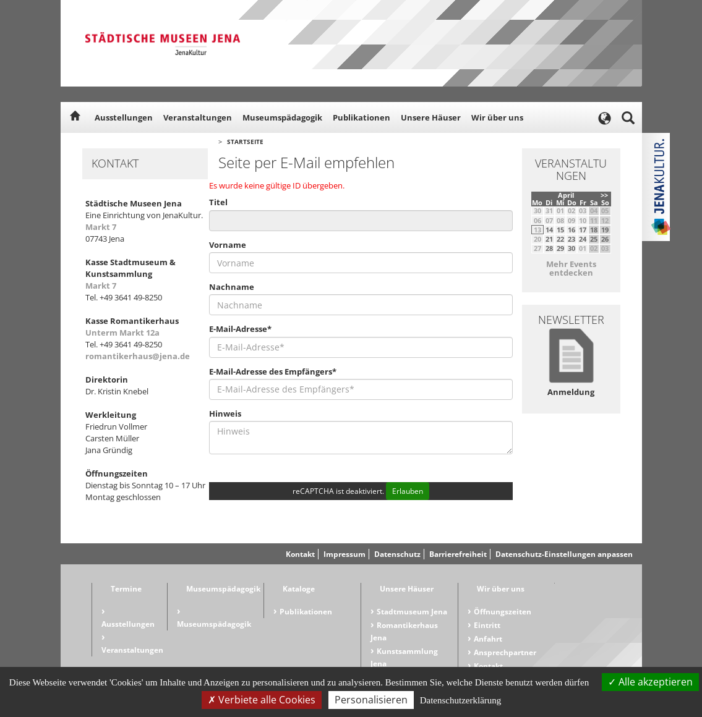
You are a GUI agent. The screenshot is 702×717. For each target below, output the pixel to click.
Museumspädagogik (282, 117)
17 (582, 229)
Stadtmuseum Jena (412, 611)
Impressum (344, 554)
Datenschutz (397, 554)
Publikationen (361, 117)
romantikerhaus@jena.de (137, 356)
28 (549, 248)
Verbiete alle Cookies (261, 699)
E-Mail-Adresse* (240, 329)
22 (560, 239)
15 (560, 229)
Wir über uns (497, 117)
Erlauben (407, 491)
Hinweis (225, 413)
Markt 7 (100, 226)
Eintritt (487, 625)
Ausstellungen (124, 117)
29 (560, 248)
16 (571, 229)
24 (582, 239)
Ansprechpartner (505, 652)
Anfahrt (488, 639)
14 (549, 229)
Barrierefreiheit (458, 554)
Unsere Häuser (431, 117)
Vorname (227, 244)
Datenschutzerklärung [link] (461, 700)
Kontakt (300, 554)
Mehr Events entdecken (571, 268)
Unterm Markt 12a (122, 332)
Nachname (231, 286)
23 (571, 239)
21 (549, 239)
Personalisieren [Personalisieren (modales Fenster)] (371, 699)
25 (593, 239)
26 (605, 239)
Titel (218, 202)
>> (604, 195)
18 (593, 229)
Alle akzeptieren (650, 682)
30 (571, 248)
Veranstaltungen (197, 117)
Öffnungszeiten (502, 611)
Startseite (245, 141)
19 (605, 229)
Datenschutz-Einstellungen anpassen (564, 554)
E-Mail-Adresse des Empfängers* (272, 371)
